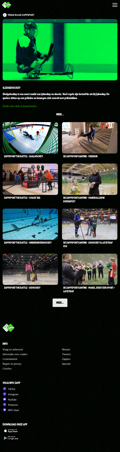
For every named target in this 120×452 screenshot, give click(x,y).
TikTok (9, 389)
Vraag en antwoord (13, 349)
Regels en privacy (12, 363)
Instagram (10, 394)
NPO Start (11, 410)
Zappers (66, 358)
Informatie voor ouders (15, 354)
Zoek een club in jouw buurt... (20, 106)
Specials (66, 363)
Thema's (66, 354)
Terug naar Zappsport (21, 15)
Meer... (60, 302)
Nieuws (66, 349)
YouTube (10, 399)
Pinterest (10, 404)
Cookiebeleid (10, 358)
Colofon (7, 368)
